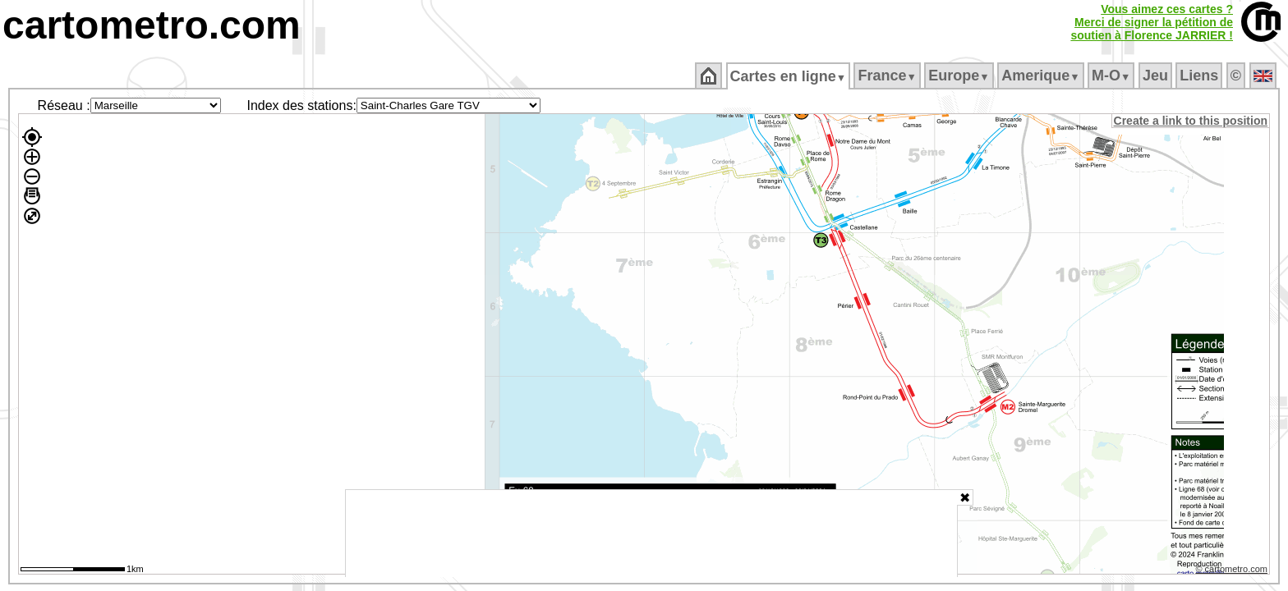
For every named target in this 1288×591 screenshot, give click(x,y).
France (888, 75)
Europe (960, 75)
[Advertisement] (651, 533)
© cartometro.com (1233, 571)
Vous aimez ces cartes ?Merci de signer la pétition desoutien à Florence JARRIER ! (1151, 22)
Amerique (1042, 75)
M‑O (1112, 75)
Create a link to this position (1191, 120)
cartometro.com (151, 25)
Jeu (1156, 75)
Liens (1200, 75)
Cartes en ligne (789, 76)
